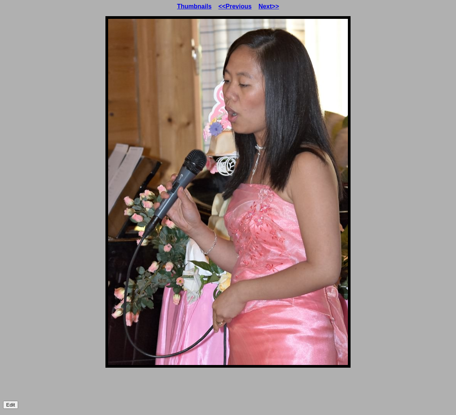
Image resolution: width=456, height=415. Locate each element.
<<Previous (235, 6)
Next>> (269, 6)
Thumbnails (194, 6)
